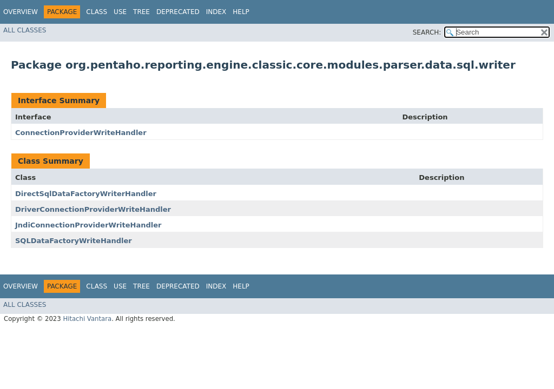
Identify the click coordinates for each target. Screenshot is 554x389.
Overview (20, 12)
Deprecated (178, 12)
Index (216, 12)
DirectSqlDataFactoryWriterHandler (85, 194)
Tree (141, 12)
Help (241, 12)
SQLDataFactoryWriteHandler (73, 241)
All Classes (24, 30)
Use (120, 12)
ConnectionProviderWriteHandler (81, 133)
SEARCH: (427, 32)
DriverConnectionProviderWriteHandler (93, 209)
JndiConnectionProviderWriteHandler (88, 225)
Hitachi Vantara (87, 319)
